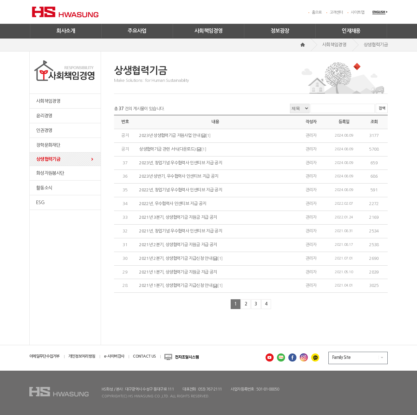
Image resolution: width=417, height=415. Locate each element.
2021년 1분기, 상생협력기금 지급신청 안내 (175, 286)
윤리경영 (44, 115)
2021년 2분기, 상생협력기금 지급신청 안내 (175, 258)
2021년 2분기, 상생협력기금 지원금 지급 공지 (178, 245)
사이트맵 (357, 12)
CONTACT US (144, 356)
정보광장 (279, 30)
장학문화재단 (48, 145)
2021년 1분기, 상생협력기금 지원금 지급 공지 (178, 272)
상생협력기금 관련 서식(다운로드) (167, 149)
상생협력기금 (48, 159)
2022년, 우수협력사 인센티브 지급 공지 (172, 203)
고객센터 (336, 12)
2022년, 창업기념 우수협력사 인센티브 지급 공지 (180, 190)
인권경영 (44, 130)
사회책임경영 (208, 30)
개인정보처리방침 (81, 356)
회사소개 (65, 30)
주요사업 (137, 30)
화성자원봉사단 (50, 173)
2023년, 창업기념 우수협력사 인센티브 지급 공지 (180, 163)
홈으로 (317, 12)
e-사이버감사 (114, 356)
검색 (382, 108)
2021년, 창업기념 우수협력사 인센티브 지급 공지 (180, 231)
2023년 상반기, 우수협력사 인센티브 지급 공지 (178, 176)
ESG (40, 202)
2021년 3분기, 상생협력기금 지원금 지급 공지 (178, 217)
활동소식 (44, 187)
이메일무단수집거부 (44, 356)
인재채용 (351, 30)
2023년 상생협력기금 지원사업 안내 (169, 135)
